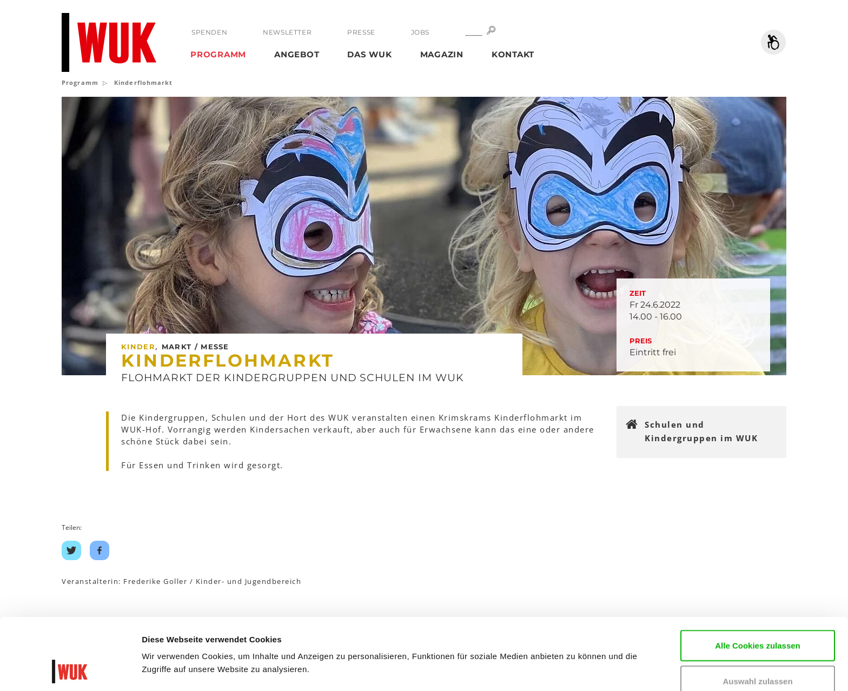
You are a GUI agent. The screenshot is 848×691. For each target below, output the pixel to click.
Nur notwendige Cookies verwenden (757, 656)
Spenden (209, 32)
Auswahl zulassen (757, 614)
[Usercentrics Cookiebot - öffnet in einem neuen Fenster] (70, 670)
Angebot (296, 54)
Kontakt (513, 54)
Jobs (420, 32)
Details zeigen (169, 666)
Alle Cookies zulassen (757, 578)
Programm (218, 54)
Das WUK (369, 54)
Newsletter (287, 32)
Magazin (441, 54)
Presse (361, 32)
